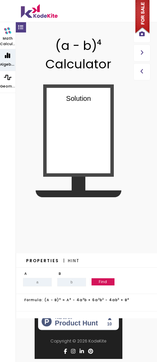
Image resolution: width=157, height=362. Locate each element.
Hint (74, 261)
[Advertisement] (78, 239)
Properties (43, 261)
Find (103, 281)
